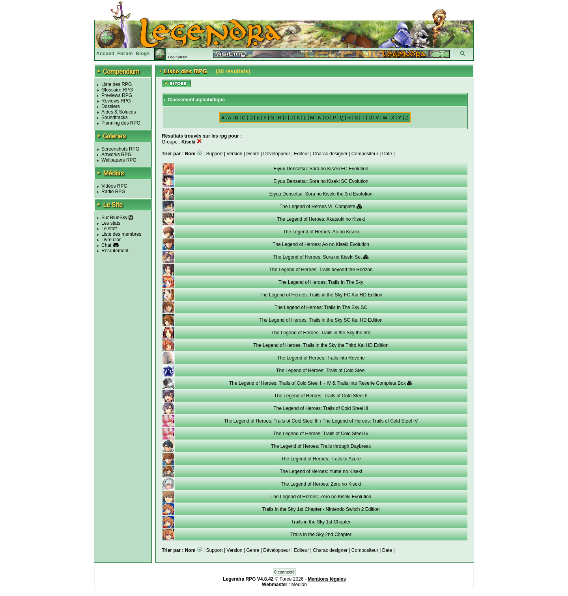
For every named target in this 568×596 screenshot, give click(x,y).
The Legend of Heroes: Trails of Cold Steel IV (320, 433)
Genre (252, 153)
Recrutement (115, 250)
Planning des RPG (120, 123)
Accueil (105, 53)
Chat (106, 245)
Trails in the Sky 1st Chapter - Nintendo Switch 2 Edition (321, 509)
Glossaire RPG (117, 90)
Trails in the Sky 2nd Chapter (320, 534)
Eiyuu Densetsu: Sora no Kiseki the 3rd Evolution (320, 194)
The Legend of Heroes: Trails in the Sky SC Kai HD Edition (320, 320)
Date (387, 153)
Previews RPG (116, 95)
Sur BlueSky (117, 217)
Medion (299, 584)
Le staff (109, 228)
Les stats (110, 223)
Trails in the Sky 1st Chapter (320, 522)
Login (173, 57)
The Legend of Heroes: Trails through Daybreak (321, 446)
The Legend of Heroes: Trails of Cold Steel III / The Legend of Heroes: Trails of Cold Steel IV (321, 421)
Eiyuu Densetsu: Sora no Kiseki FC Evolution (320, 168)
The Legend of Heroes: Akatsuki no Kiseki (321, 219)
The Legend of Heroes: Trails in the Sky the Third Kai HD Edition (321, 345)
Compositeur (364, 153)
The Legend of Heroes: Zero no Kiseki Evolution (321, 496)
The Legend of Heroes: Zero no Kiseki (321, 484)
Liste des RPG (116, 84)
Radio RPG (113, 191)
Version (234, 153)
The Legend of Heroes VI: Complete (321, 206)
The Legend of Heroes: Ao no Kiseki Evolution (321, 244)
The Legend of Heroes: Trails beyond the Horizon (320, 269)
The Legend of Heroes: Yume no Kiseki (321, 471)
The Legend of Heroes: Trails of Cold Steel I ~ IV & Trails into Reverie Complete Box (321, 383)
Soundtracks (114, 117)
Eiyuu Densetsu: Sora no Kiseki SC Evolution (320, 181)
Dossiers (110, 106)
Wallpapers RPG (118, 160)
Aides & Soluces (118, 112)
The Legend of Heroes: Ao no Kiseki (321, 232)
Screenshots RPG (120, 149)
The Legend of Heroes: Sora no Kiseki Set (320, 257)
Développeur (276, 153)
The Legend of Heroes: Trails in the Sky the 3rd (320, 332)
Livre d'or (111, 239)
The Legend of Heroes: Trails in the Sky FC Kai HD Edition (321, 295)
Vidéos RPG (114, 186)
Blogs (143, 53)
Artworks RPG (116, 154)
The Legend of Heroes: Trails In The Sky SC (321, 307)
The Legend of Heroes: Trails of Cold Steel (321, 370)
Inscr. (184, 57)
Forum (125, 53)
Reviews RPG (116, 101)
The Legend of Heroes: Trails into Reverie (320, 358)
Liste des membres (121, 234)
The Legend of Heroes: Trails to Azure (321, 459)
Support (214, 153)
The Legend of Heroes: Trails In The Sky (320, 282)
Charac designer (330, 153)
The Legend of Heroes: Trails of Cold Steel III (320, 408)
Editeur (301, 153)
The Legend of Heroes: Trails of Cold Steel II (321, 396)
